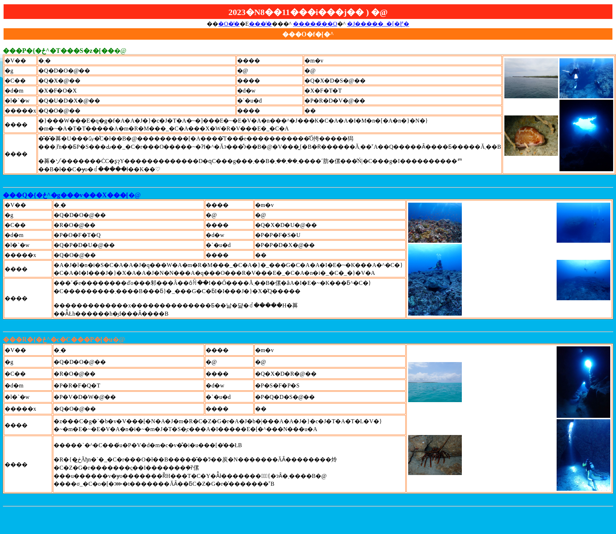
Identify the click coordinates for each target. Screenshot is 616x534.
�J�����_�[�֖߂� (378, 24)
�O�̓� (229, 24)
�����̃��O (315, 24)
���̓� (260, 24)
